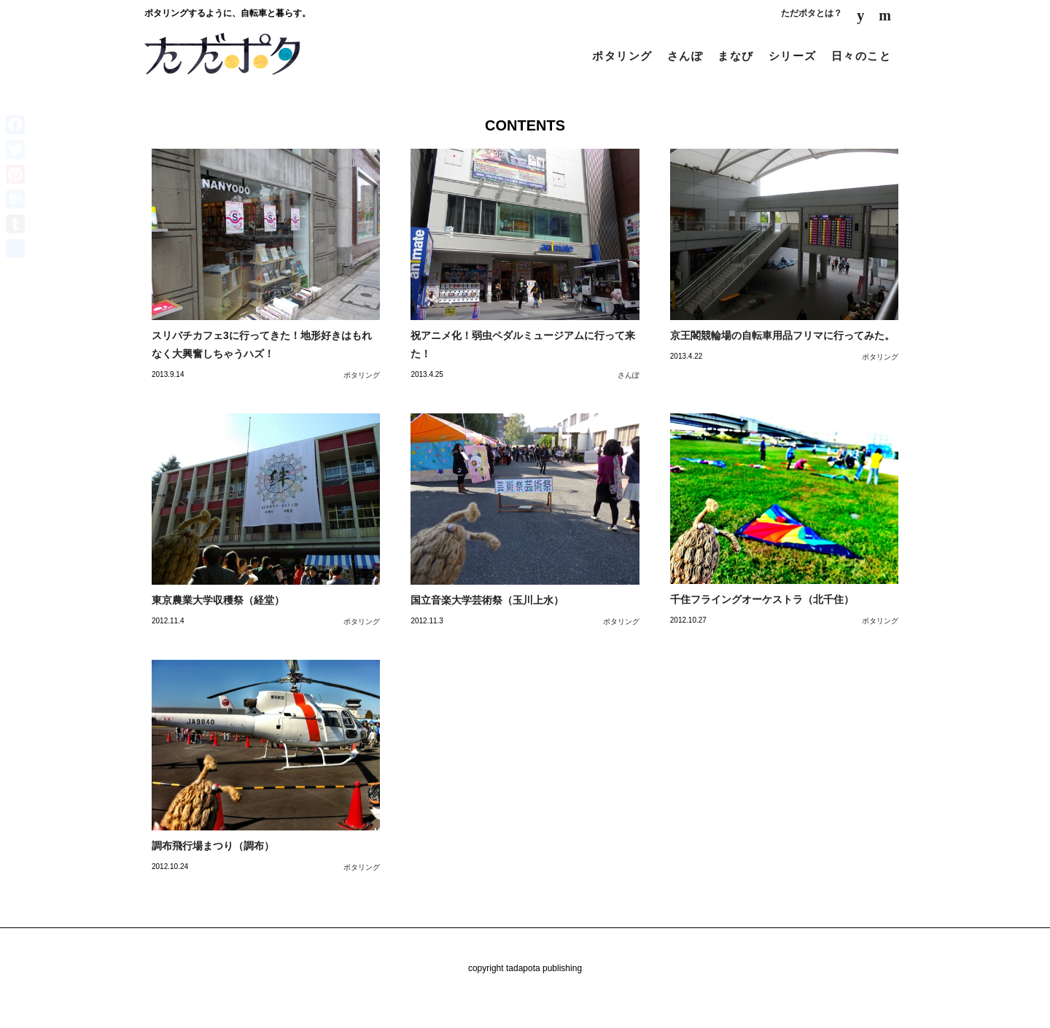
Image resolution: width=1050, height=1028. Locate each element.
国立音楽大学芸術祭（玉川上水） (487, 600)
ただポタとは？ (811, 13)
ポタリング (622, 56)
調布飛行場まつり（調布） (213, 846)
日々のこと (861, 56)
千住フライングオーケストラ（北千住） (762, 599)
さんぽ (685, 56)
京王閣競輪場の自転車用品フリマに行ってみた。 (782, 335)
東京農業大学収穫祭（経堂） (218, 600)
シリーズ (793, 56)
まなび (736, 56)
